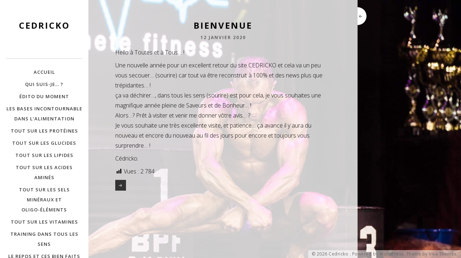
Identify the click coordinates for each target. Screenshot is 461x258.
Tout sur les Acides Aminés (44, 172)
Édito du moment (44, 96)
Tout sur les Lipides (44, 155)
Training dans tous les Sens (44, 239)
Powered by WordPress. (378, 254)
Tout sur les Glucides (44, 143)
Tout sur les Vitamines (44, 222)
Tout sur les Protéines (44, 131)
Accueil (44, 72)
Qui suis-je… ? (44, 84)
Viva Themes (442, 254)
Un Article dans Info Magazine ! (120, 185)
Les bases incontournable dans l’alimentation (44, 113)
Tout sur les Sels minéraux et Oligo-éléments (44, 199)
